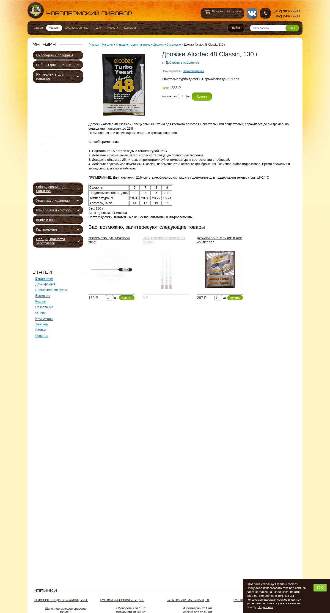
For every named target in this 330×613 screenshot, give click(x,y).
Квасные (49, 120)
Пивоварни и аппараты (54, 55)
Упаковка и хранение (53, 200)
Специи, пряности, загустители (51, 241)
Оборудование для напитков (51, 189)
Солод (42, 88)
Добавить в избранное (182, 62)
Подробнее (265, 607)
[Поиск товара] (274, 28)
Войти (236, 28)
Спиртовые (51, 135)
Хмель (42, 96)
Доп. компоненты (51, 176)
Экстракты (45, 149)
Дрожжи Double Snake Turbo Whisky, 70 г (219, 240)
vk (252, 13)
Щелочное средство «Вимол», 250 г (61, 600)
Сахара (43, 167)
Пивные (48, 114)
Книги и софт (46, 220)
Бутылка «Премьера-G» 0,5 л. (188, 600)
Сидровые (50, 125)
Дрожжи (43, 105)
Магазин (107, 44)
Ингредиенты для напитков (50, 76)
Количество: (170, 96)
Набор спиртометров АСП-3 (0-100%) (164, 240)
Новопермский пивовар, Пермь (80, 10)
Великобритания (193, 71)
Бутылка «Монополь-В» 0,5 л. (122, 600)
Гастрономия (46, 229)
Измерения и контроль (54, 210)
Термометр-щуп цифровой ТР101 (109, 240)
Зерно (42, 158)
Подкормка (50, 141)
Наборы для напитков (53, 65)
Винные (48, 130)
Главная (93, 44)
